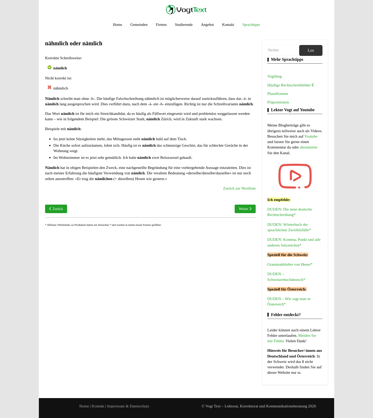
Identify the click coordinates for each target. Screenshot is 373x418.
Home (84, 406)
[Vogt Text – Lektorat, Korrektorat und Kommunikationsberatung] (186, 9)
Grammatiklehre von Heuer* (290, 264)
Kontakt (98, 406)
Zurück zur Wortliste (239, 188)
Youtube (311, 136)
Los (311, 50)
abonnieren (308, 147)
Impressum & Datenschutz (128, 406)
